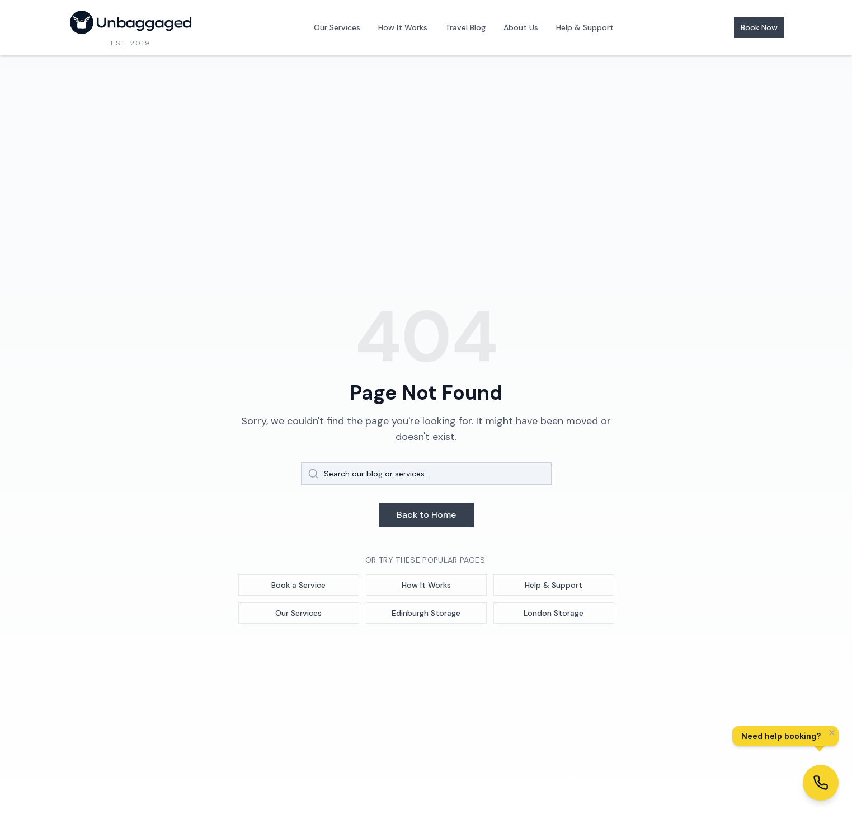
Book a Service (298, 585)
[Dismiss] (831, 733)
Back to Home (426, 515)
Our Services (337, 27)
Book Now (759, 27)
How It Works (402, 27)
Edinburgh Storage (426, 613)
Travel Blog (465, 27)
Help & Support (585, 27)
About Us (520, 27)
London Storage (553, 613)
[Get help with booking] (821, 783)
